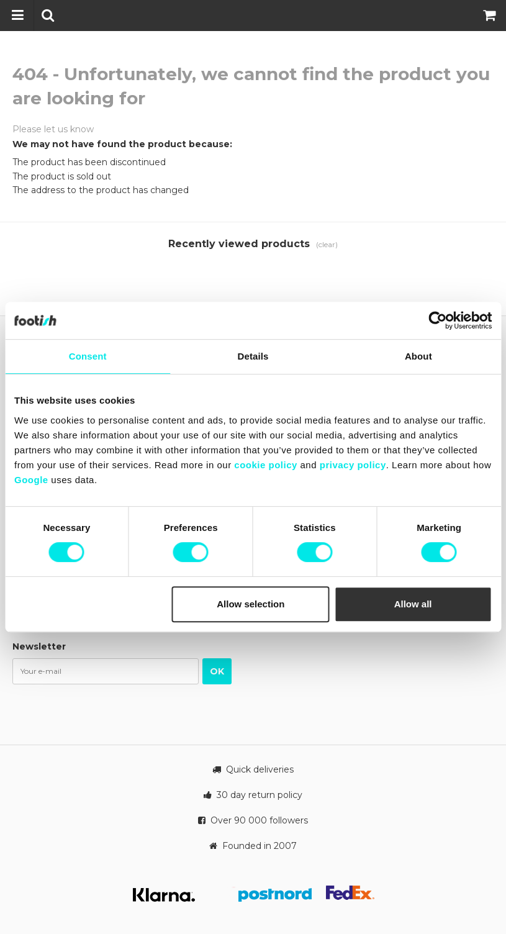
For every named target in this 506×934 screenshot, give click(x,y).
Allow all (413, 604)
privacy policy (353, 465)
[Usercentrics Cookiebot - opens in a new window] (437, 320)
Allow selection (250, 604)
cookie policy (265, 465)
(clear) (327, 244)
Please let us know (53, 129)
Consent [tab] (88, 356)
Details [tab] (253, 356)
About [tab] (418, 356)
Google (31, 479)
